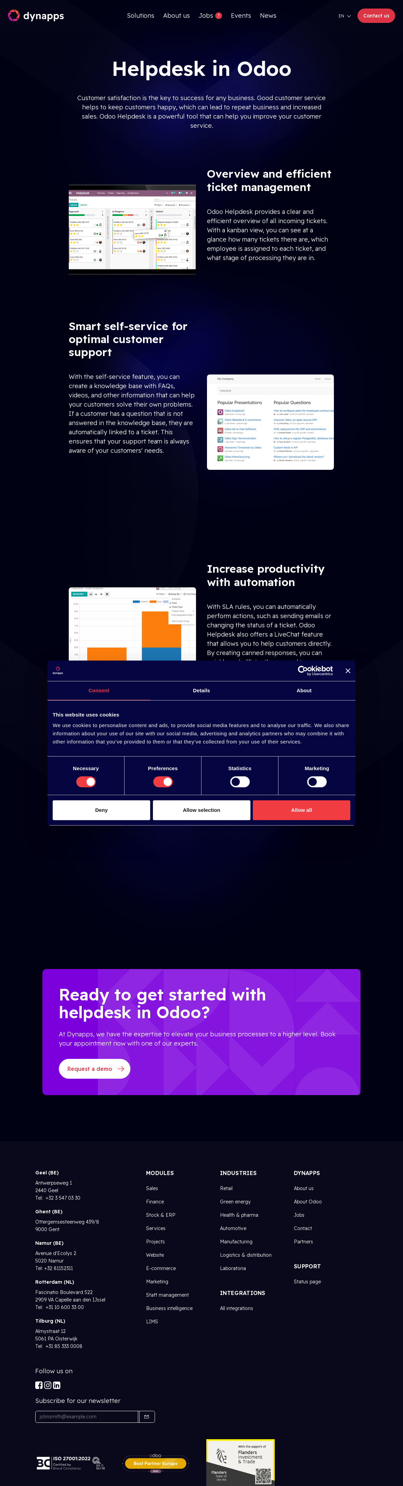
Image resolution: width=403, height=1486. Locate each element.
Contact (303, 1228)
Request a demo (89, 1068)
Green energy (235, 1202)
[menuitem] (140, 15)
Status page (307, 1282)
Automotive (233, 1228)
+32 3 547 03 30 (62, 1198)
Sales (152, 1188)
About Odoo (308, 1202)
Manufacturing (236, 1242)
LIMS (152, 1322)
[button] (146, 1417)
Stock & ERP (161, 1215)
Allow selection (201, 810)
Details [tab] (201, 690)
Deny (101, 810)
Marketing (157, 1282)
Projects (155, 1242)
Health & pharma (239, 1215)
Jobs (299, 1215)
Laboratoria (233, 1268)
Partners (303, 1242)
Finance (155, 1202)
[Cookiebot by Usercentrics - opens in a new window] (303, 671)
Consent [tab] (99, 690)
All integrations (236, 1308)
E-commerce (161, 1268)
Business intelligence (169, 1308)
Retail (226, 1188)
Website (155, 1255)
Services (156, 1228)
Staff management (167, 1295)
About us (304, 1188)
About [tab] (304, 690)
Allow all (301, 810)
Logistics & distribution (246, 1255)
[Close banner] (348, 670)
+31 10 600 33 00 (64, 1307)
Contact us (376, 16)
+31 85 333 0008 (63, 1346)
